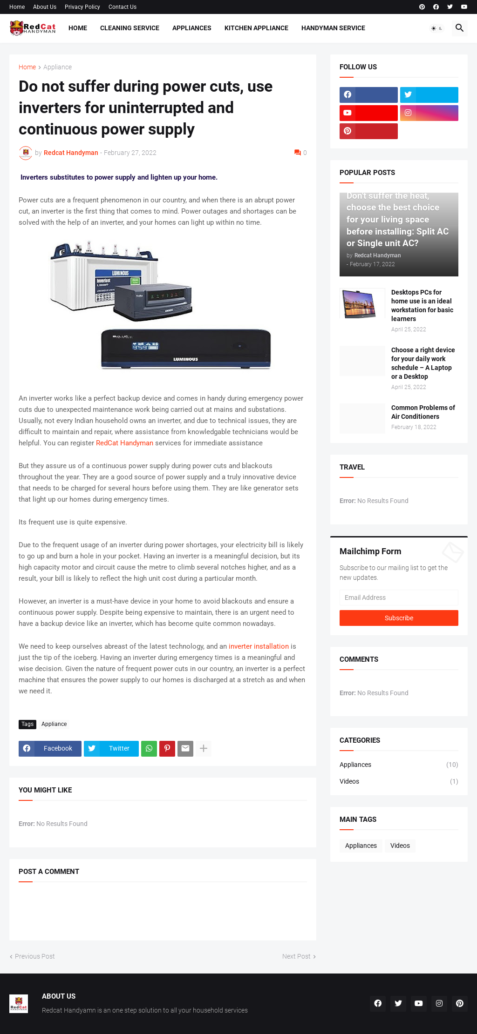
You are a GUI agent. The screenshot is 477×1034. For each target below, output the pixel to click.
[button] (437, 28)
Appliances (191, 28)
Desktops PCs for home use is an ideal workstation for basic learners (422, 305)
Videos (399, 781)
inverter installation (259, 646)
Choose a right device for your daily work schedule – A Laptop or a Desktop (423, 363)
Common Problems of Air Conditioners (423, 412)
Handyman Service (333, 28)
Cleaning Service (129, 28)
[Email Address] (399, 597)
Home (17, 7)
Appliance (57, 67)
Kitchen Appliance (256, 28)
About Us (44, 7)
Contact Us (122, 7)
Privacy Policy (82, 7)
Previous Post (35, 956)
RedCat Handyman (124, 443)
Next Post (296, 956)
